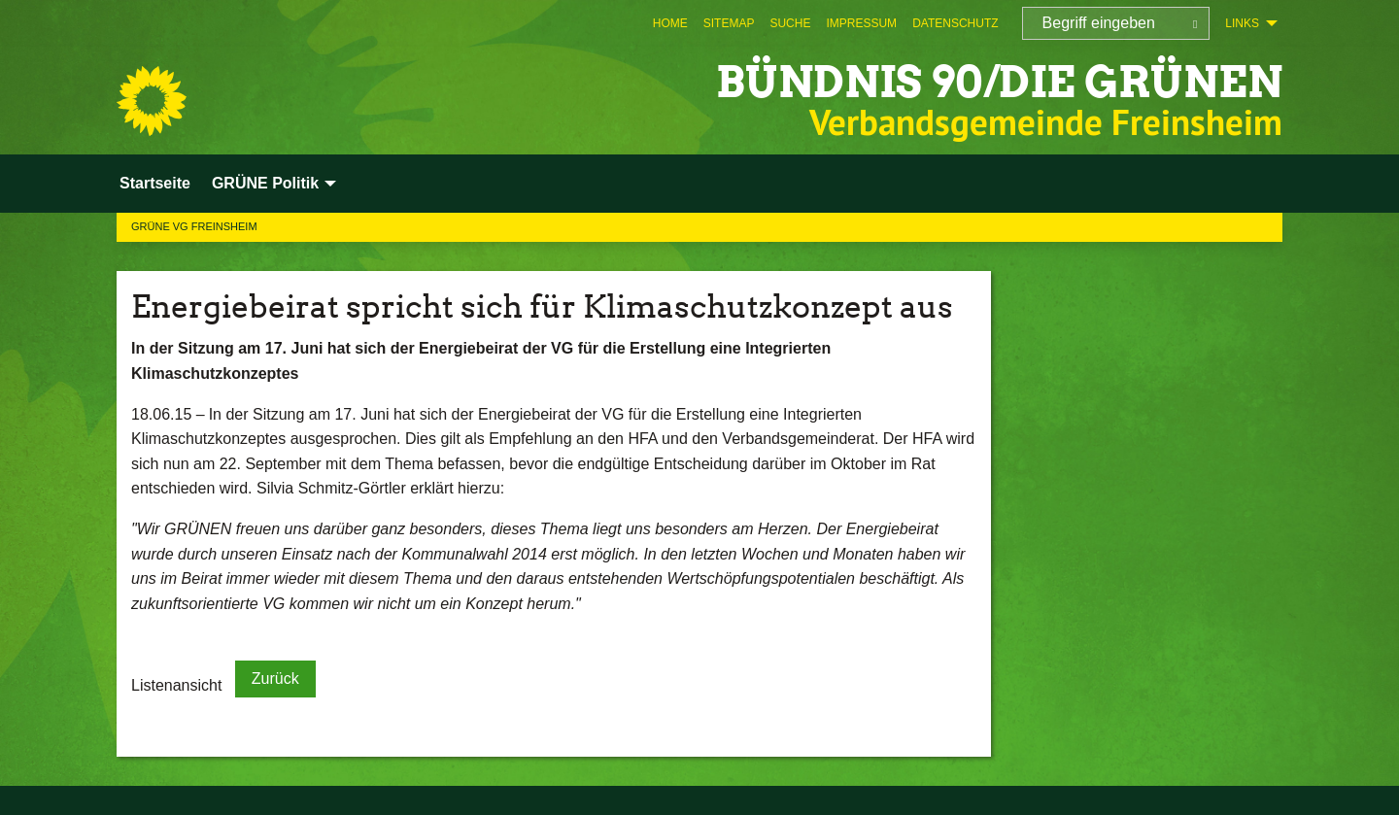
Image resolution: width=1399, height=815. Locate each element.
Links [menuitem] (1242, 23)
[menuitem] (670, 23)
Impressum (861, 23)
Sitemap (729, 23)
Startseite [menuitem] (154, 183)
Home (670, 23)
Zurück (275, 678)
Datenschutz (955, 23)
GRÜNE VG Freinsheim (194, 226)
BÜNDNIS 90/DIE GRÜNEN (999, 82)
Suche (789, 23)
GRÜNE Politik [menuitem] (265, 183)
